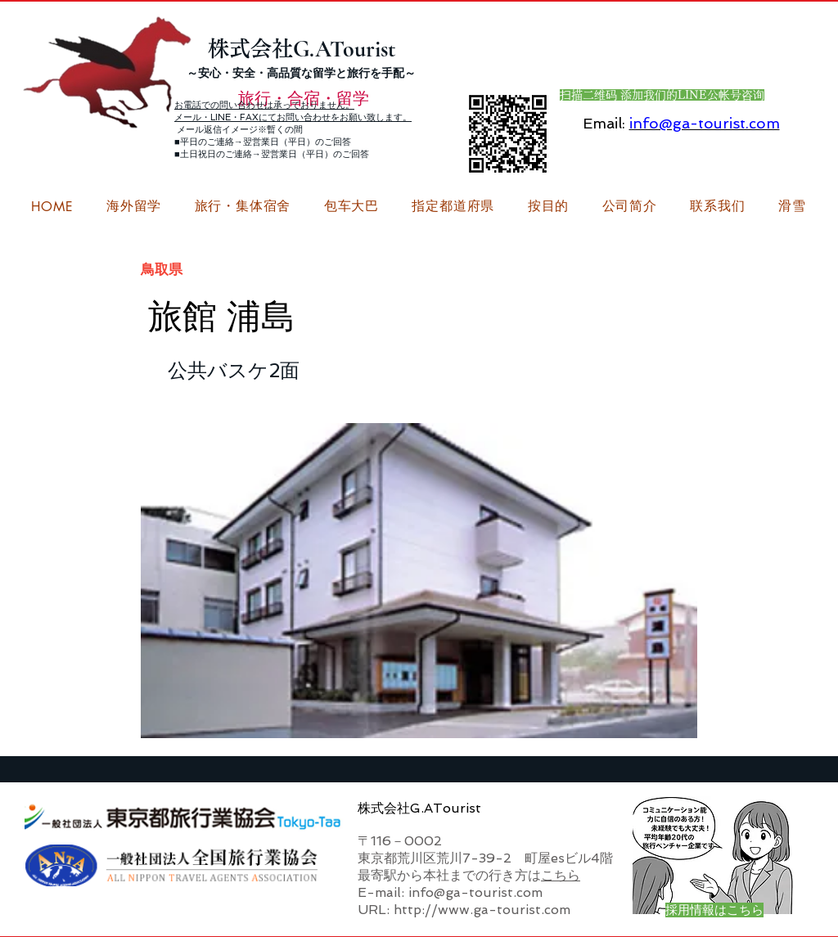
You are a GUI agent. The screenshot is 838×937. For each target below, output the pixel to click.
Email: (604, 123)
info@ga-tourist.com (704, 123)
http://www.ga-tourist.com (482, 909)
